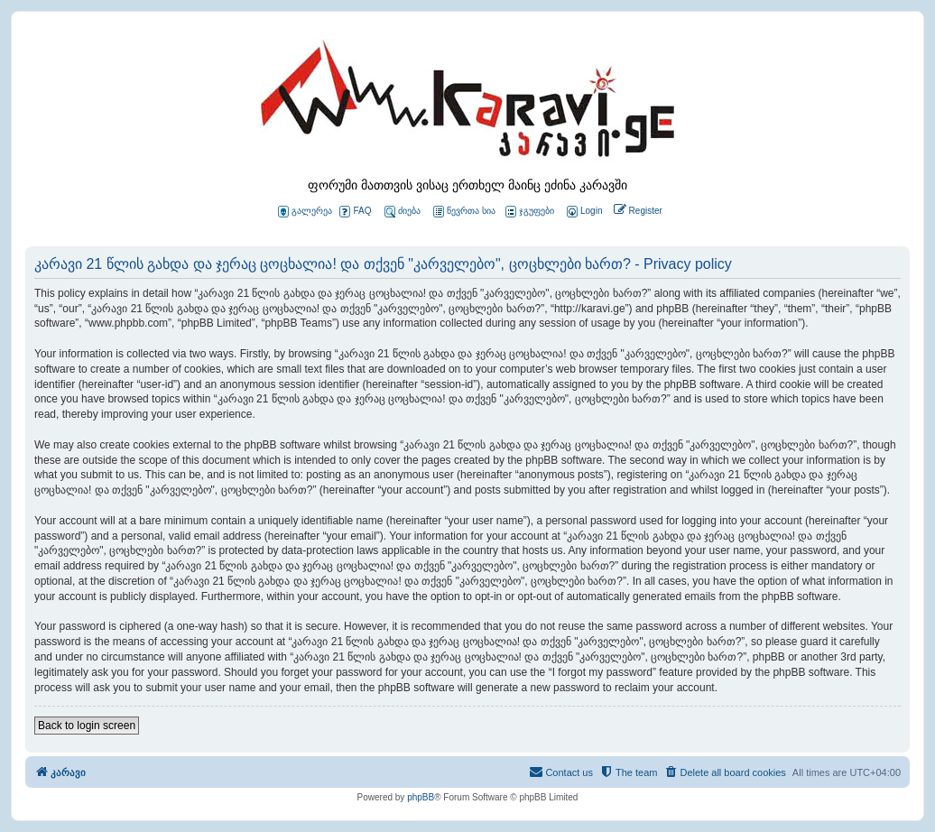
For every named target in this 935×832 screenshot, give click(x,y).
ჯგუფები (529, 211)
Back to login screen (86, 725)
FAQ (355, 211)
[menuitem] (583, 211)
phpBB (420, 797)
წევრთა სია (464, 211)
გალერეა (305, 211)
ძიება (402, 211)
